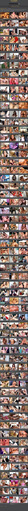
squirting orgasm (2, 11)
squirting (5, 10)
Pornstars (12, 6)
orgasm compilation (13, 9)
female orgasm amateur (21, 10)
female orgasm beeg (8, 10)
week (10, 8)
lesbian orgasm (5, 11)
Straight (10, 6)
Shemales (17, 6)
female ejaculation (12, 10)
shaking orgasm (1, 10)
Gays (15, 6)
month (8, 8)
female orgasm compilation (8, 9)
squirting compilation (12, 11)
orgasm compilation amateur (18, 9)
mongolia (8, 11)
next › (6, 506)
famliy (15, 10)
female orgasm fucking (24, 9)
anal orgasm (17, 10)
